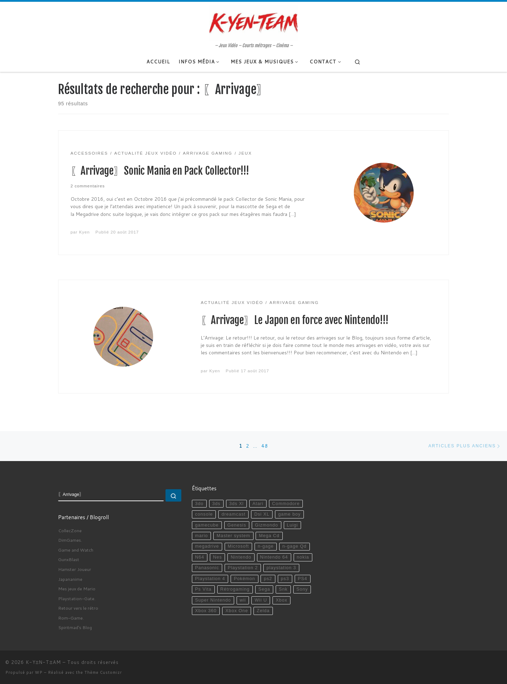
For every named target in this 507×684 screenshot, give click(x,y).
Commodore (286, 503)
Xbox (281, 600)
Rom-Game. (71, 618)
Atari (257, 503)
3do (199, 503)
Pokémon (244, 578)
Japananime (70, 579)
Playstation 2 (243, 567)
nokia (303, 557)
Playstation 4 (210, 578)
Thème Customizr (103, 672)
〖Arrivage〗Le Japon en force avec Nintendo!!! (295, 320)
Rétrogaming (235, 589)
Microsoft (238, 546)
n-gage (266, 546)
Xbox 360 (206, 610)
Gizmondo (266, 525)
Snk (283, 589)
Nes (217, 557)
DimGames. (70, 540)
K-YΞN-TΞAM (43, 662)
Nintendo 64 (274, 557)
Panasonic (207, 567)
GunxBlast (68, 559)
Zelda (263, 610)
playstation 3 (281, 567)
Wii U (261, 600)
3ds (216, 503)
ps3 (285, 578)
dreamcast (233, 514)
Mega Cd (269, 535)
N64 (199, 557)
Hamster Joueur (74, 569)
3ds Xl (236, 503)
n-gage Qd (294, 546)
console (204, 514)
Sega (264, 589)
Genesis (236, 525)
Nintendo (241, 557)
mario (201, 535)
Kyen (84, 232)
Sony (302, 589)
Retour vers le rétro (78, 608)
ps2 (268, 578)
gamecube (207, 525)
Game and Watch (75, 550)
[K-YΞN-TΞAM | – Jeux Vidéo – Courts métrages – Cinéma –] (253, 22)
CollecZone (70, 530)
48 (264, 445)
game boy (289, 514)
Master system (233, 535)
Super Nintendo (213, 600)
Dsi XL (261, 514)
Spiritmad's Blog (75, 627)
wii (243, 600)
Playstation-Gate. (76, 598)
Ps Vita (203, 589)
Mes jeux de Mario (76, 588)
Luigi (292, 525)
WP (39, 672)
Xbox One (236, 610)
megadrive (207, 546)
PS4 (302, 578)
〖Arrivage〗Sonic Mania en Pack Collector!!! (159, 170)
